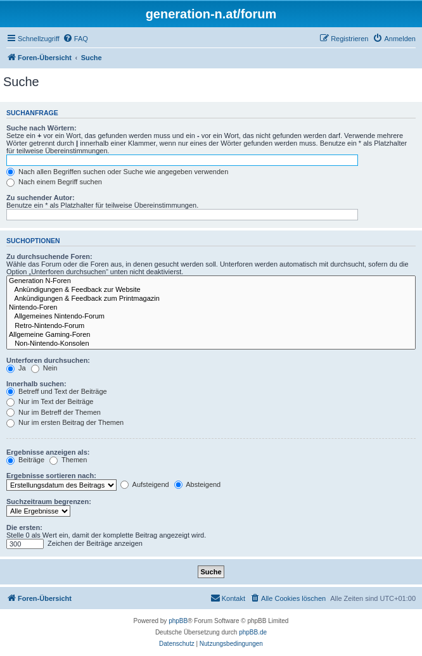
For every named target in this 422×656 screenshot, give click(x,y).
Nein (44, 368)
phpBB (178, 620)
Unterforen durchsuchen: (48, 360)
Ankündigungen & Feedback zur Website (211, 290)
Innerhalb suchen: (36, 384)
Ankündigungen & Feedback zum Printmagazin (211, 298)
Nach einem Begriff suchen (54, 182)
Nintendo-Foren (211, 307)
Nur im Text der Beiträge (49, 401)
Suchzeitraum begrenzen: (48, 501)
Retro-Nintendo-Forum (211, 326)
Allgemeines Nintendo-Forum (211, 316)
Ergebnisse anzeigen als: (47, 452)
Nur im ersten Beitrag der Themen (65, 422)
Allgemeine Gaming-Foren (211, 335)
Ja (16, 368)
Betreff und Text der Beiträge (56, 391)
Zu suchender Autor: (40, 197)
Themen (68, 460)
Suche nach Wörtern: (41, 128)
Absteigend (197, 484)
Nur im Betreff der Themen (53, 412)
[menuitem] (75, 38)
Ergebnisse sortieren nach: (51, 475)
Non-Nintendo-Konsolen (211, 343)
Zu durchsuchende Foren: (49, 256)
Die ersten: (24, 527)
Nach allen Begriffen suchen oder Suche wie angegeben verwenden (117, 171)
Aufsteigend (144, 484)
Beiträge (25, 460)
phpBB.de (253, 632)
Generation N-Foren (211, 281)
